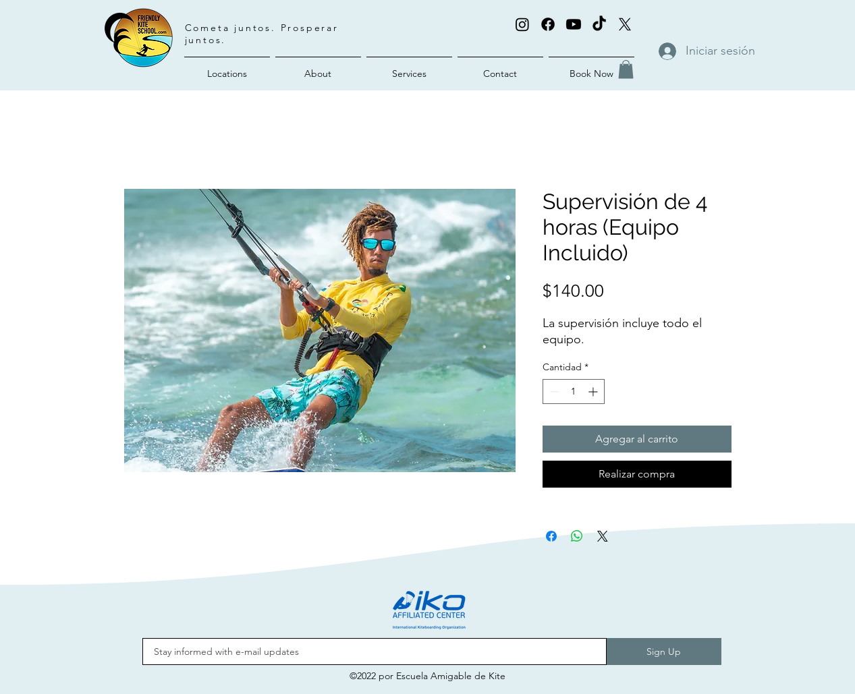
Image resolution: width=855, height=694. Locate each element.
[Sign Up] (664, 651)
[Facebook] (548, 24)
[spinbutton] (573, 391)
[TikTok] (599, 24)
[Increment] (594, 391)
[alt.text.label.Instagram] (522, 24)
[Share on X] (603, 536)
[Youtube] (573, 24)
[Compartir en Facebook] (551, 536)
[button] (626, 69)
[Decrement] (553, 391)
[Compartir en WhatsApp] (577, 536)
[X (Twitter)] (625, 24)
